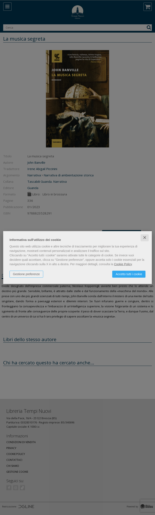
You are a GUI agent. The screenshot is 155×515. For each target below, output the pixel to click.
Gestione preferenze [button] (26, 274)
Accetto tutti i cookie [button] (129, 274)
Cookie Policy (123, 264)
